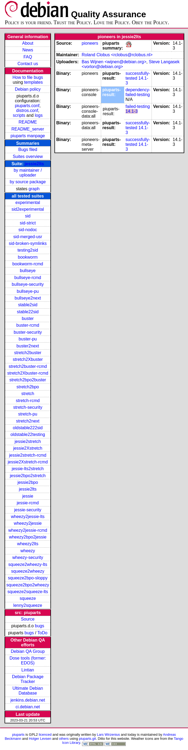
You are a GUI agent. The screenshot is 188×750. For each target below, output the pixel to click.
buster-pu (28, 339)
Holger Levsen (40, 739)
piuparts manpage (27, 135)
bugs (39, 626)
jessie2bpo (27, 482)
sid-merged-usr (27, 236)
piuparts (18, 735)
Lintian (27, 670)
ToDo (42, 633)
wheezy (27, 550)
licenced (45, 735)
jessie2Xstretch (27, 448)
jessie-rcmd (28, 503)
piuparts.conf (27, 105)
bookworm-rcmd (27, 264)
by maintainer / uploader (28, 172)
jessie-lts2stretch (28, 468)
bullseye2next (27, 298)
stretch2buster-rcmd (28, 366)
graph (34, 188)
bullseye (28, 270)
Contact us (27, 63)
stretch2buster (27, 352)
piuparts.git (87, 739)
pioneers (90, 43)
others (64, 739)
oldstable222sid (28, 427)
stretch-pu (27, 414)
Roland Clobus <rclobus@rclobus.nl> (117, 54)
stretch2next (27, 421)
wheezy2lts (27, 543)
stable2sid (27, 304)
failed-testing (138, 106)
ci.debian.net (28, 707)
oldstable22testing (27, 434)
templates (33, 82)
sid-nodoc (28, 229)
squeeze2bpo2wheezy (27, 585)
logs (39, 115)
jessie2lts (34, 163)
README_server (28, 129)
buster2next (28, 346)
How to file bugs (27, 77)
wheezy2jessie (28, 523)
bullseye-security (28, 284)
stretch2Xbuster (28, 359)
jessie (27, 496)
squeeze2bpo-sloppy (28, 578)
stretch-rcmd (28, 400)
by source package (28, 181)
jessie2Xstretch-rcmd (28, 462)
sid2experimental (28, 209)
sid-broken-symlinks (28, 243)
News (27, 50)
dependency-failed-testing (138, 92)
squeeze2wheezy (28, 571)
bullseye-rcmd (27, 277)
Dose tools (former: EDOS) (27, 660)
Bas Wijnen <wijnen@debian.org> (114, 61)
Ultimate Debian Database (28, 690)
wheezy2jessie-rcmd (27, 530)
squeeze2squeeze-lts (28, 591)
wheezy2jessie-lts (28, 516)
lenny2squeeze (27, 605)
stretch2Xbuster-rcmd (27, 373)
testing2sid (27, 250)
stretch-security (27, 407)
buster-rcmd (27, 325)
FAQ (27, 57)
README (28, 122)
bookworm (28, 257)
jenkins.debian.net (27, 700)
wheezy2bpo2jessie (28, 537)
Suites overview (28, 156)
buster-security (28, 332)
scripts (19, 115)
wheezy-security (27, 557)
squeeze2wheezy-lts (27, 564)
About (28, 43)
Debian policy (27, 89)
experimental (28, 202)
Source (28, 619)
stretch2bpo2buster (27, 380)
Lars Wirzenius (108, 735)
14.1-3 (132, 111)
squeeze (28, 598)
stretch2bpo (28, 387)
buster (28, 318)
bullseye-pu (28, 291)
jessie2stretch (28, 441)
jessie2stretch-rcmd (27, 455)
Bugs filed (27, 149)
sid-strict (28, 223)
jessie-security (27, 510)
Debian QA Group (28, 651)
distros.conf (27, 110)
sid (27, 216)
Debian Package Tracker (27, 679)
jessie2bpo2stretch (28, 475)
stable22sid (28, 311)
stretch (27, 393)
